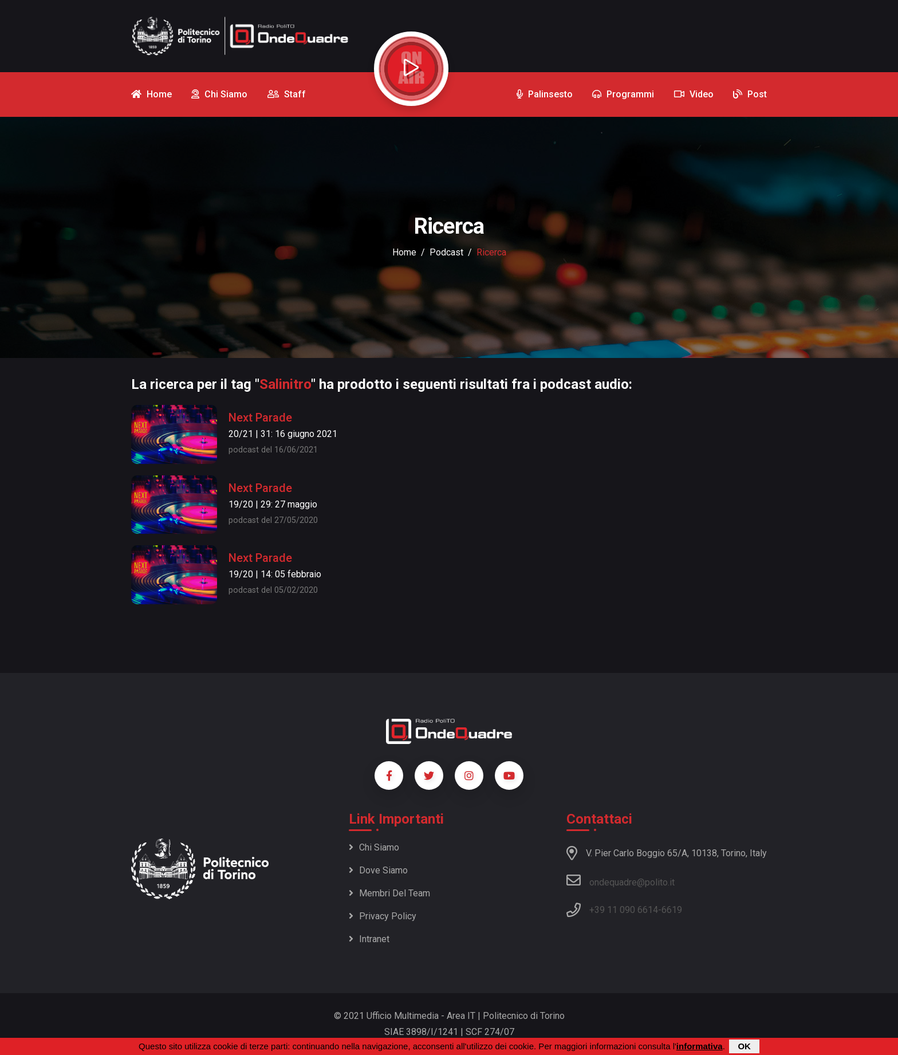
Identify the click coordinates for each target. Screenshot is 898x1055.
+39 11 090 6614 (623, 909)
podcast (446, 252)
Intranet (369, 939)
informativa (699, 1046)
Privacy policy (382, 916)
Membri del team (389, 893)
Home (404, 252)
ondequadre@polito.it (620, 880)
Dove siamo (378, 870)
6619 (671, 909)
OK (744, 1046)
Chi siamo (374, 847)
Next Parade (260, 417)
